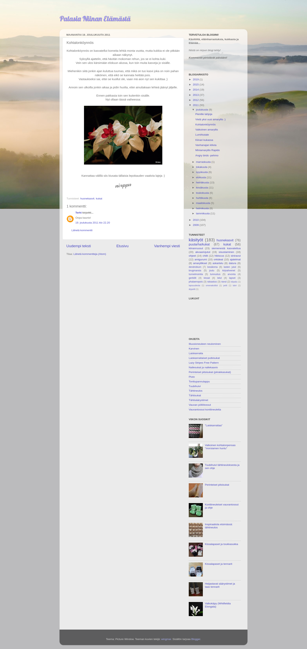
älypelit (192, 289)
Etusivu (122, 246)
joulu (211, 270)
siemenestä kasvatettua (226, 248)
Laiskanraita (196, 353)
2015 (196, 84)
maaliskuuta (203, 203)
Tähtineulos (195, 390)
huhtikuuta (202, 197)
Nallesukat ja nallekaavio (203, 367)
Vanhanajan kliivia (206, 145)
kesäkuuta (202, 187)
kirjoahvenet (228, 270)
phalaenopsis (196, 281)
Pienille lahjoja (203, 114)
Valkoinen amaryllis (206, 129)
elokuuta (201, 177)
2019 (196, 79)
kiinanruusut (196, 248)
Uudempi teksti (78, 246)
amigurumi (200, 259)
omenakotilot (212, 285)
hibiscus (219, 255)
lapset (232, 278)
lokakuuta (202, 167)
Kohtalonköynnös (205, 124)
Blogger (195, 639)
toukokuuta (203, 192)
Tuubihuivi (195, 386)
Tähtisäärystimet (198, 400)
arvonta (232, 274)
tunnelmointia (196, 274)
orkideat (218, 259)
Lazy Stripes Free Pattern (204, 362)
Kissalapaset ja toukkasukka (221, 544)
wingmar (166, 639)
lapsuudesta (194, 285)
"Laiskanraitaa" (213, 425)
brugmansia (195, 270)
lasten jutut (230, 267)
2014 (196, 89)
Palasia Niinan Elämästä (95, 18)
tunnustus (215, 274)
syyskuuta (202, 172)
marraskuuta (203, 161)
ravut (224, 281)
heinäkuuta (203, 182)
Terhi (78, 212)
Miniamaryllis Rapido (207, 150)
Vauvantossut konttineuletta (205, 409)
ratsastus (212, 281)
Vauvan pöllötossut (200, 404)
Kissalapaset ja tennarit (218, 563)
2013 (196, 94)
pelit (225, 285)
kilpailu (234, 282)
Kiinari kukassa (204, 139)
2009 (196, 225)
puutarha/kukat (199, 244)
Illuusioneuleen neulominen (205, 343)
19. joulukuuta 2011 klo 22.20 (92, 222)
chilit (205, 255)
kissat (207, 278)
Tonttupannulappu (199, 381)
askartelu (218, 263)
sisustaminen (226, 252)
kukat (99, 198)
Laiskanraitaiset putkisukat (204, 358)
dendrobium (195, 267)
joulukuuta (202, 109)
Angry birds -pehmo (207, 155)
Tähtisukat (195, 395)
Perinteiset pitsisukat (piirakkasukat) (210, 372)
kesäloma (212, 267)
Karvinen (194, 348)
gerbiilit (192, 278)
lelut (219, 278)
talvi (235, 285)
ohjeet (192, 255)
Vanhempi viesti (167, 246)
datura (232, 263)
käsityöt (196, 239)
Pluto (192, 376)
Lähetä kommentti (81, 230)
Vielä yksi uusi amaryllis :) (210, 119)
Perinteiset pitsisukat (217, 484)
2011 (196, 105)
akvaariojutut (202, 252)
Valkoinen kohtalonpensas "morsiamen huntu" (220, 447)
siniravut (236, 255)
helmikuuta (202, 208)
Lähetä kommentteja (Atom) (89, 254)
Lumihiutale (202, 134)
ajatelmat (235, 259)
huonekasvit (87, 198)
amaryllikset (200, 263)
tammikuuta (203, 213)
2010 (196, 219)
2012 (196, 100)
